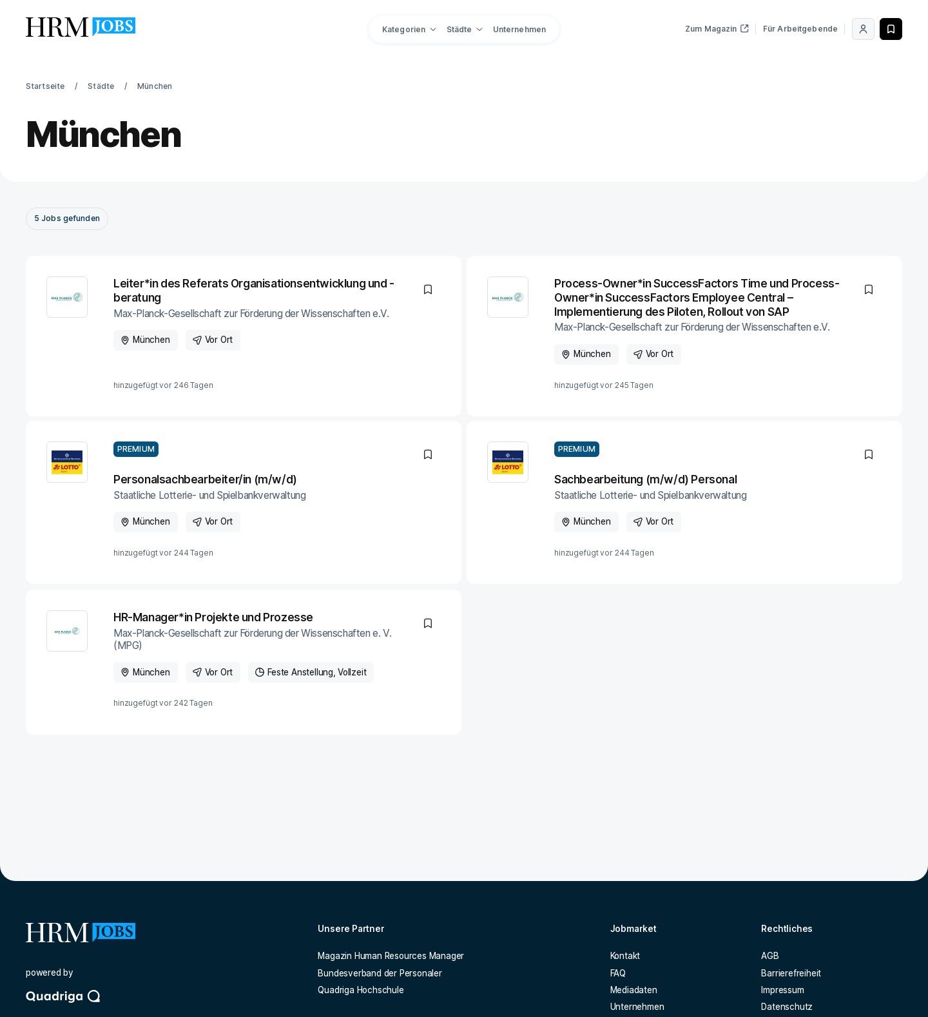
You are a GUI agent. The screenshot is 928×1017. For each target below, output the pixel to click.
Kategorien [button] (403, 29)
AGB (769, 956)
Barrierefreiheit (791, 973)
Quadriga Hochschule (360, 990)
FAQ (618, 973)
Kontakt (625, 956)
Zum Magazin (717, 29)
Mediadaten (633, 990)
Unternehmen (519, 29)
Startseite (45, 86)
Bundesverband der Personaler (379, 973)
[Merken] (891, 29)
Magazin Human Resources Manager (391, 956)
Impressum (782, 990)
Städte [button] (459, 29)
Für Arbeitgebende (800, 29)
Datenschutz (787, 1007)
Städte (101, 86)
